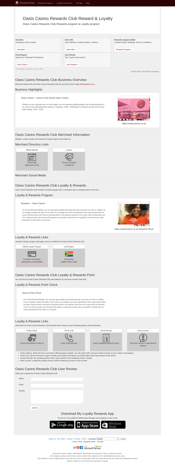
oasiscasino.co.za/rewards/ (31, 262)
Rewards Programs (45, 3)
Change (123, 439)
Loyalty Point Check (64, 3)
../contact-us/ (69, 165)
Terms (84, 439)
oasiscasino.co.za (32, 165)
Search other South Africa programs (145, 71)
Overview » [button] (21, 49)
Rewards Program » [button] (124, 49)
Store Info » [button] (71, 49)
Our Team (61, 439)
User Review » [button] (72, 65)
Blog (88, 3)
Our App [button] (79, 3)
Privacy (77, 439)
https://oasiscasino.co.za (85, 84)
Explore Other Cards (69, 262)
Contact (70, 439)
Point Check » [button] (22, 65)
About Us (52, 439)
